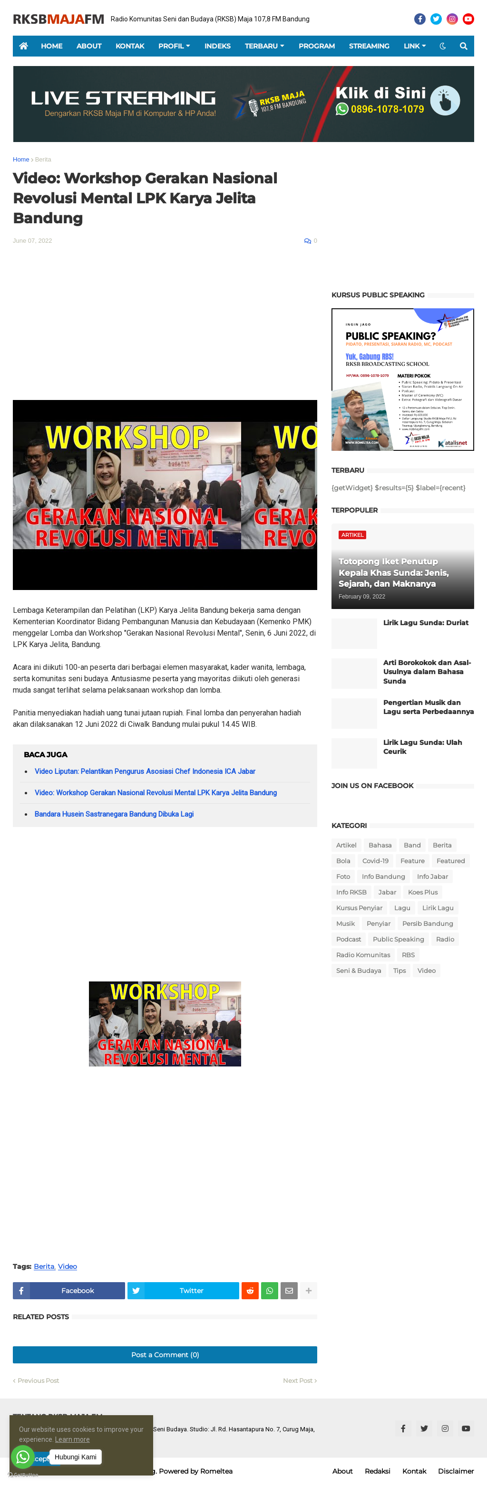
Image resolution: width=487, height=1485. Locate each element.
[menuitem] (23, 46)
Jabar (387, 892)
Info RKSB (351, 892)
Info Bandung (383, 876)
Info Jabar (432, 876)
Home (21, 159)
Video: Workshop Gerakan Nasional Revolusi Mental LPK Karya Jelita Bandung (156, 793)
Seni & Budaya (358, 970)
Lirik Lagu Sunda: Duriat (425, 623)
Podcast (348, 939)
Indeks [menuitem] (218, 46)
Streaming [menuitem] (369, 46)
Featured (451, 861)
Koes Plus (423, 892)
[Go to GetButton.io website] (23, 1475)
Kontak (414, 1471)
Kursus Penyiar (359, 908)
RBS (408, 955)
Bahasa (380, 845)
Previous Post (38, 1381)
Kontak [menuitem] (130, 46)
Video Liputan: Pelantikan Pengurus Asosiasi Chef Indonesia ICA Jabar (145, 771)
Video (67, 1266)
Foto (343, 876)
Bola (343, 861)
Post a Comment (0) (165, 1355)
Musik (345, 923)
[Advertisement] (165, 323)
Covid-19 (375, 861)
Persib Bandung (427, 923)
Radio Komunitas (363, 955)
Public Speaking (398, 939)
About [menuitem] (89, 46)
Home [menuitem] (51, 46)
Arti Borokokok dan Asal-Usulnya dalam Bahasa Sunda (427, 671)
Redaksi (377, 1471)
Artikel (346, 845)
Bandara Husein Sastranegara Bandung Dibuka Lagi (114, 814)
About (342, 1471)
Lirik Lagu (438, 908)
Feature (412, 861)
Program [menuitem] (317, 46)
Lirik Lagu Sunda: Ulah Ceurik (422, 747)
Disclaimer (456, 1471)
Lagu (402, 908)
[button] (442, 46)
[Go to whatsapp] (23, 1457)
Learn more (87, 1439)
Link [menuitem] (411, 46)
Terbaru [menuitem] (261, 46)
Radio (445, 939)
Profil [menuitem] (171, 46)
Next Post (297, 1381)
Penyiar (378, 923)
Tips (399, 970)
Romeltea (216, 1471)
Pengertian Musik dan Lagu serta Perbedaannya (428, 707)
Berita (43, 159)
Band (412, 845)
